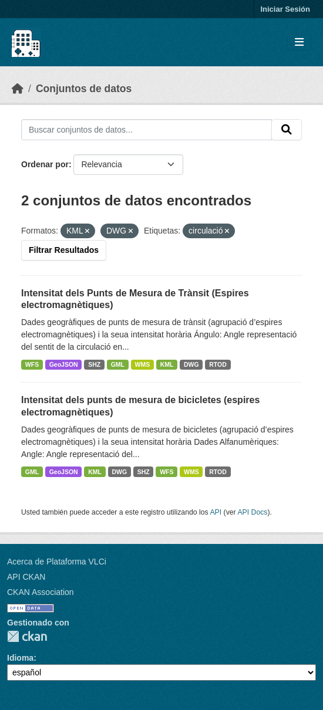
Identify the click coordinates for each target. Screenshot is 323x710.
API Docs (252, 512)
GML (118, 364)
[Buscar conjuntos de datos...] (146, 129)
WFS (32, 364)
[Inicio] (17, 88)
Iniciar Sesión (285, 9)
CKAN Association (40, 592)
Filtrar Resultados (64, 250)
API (215, 512)
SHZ (94, 364)
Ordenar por (45, 164)
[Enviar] (286, 129)
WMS (142, 364)
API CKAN (26, 576)
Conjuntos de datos (84, 88)
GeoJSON (63, 364)
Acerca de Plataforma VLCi (56, 561)
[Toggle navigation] (299, 42)
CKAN (27, 636)
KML (167, 364)
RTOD (218, 364)
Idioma (20, 657)
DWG (191, 364)
